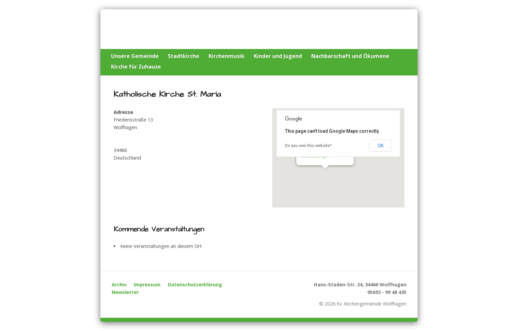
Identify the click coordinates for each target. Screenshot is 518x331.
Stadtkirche (183, 56)
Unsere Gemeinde (135, 56)
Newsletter (125, 292)
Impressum (147, 284)
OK (381, 145)
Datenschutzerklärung (195, 284)
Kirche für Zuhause (136, 66)
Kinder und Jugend (278, 56)
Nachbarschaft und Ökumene (350, 56)
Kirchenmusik (226, 56)
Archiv (119, 284)
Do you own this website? (308, 145)
